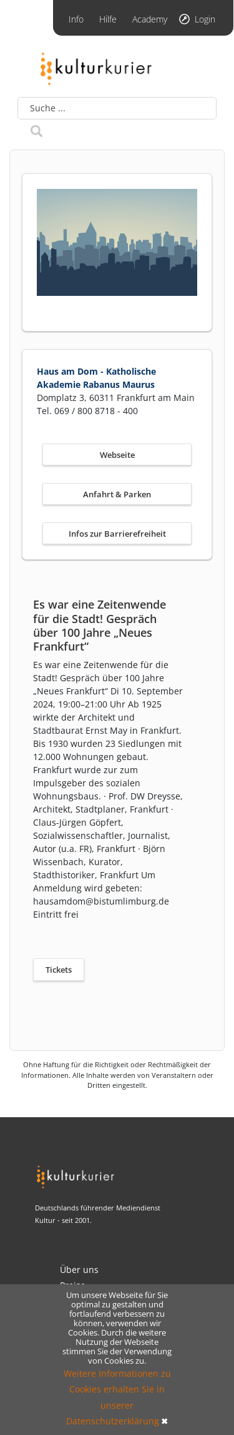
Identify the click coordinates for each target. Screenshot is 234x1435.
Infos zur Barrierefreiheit (117, 533)
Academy (149, 19)
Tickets (59, 969)
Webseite (117, 454)
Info (76, 19)
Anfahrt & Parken (117, 494)
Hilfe (108, 19)
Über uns (79, 1269)
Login (205, 19)
